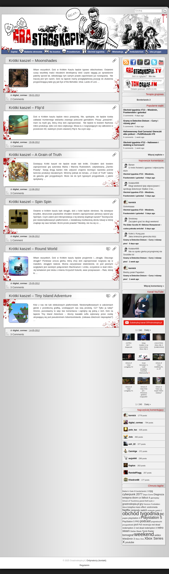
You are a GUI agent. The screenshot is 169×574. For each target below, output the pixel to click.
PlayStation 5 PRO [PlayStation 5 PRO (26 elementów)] (130, 521)
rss (126, 62)
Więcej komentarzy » (154, 286)
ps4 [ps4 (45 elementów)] (136, 524)
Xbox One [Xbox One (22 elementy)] (139, 539)
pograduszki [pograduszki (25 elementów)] (156, 521)
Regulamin (84, 565)
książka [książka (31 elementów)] (131, 507)
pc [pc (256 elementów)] (162, 513)
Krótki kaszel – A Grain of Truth (35, 155)
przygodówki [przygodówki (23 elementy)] (127, 525)
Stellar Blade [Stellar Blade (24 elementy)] (136, 531)
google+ (140, 62)
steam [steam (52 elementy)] (126, 531)
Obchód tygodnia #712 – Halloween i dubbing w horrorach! (141, 143)
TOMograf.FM (143, 85)
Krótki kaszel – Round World (33, 249)
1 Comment (16, 146)
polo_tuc (133, 430)
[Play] (144, 306)
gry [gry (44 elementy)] (141, 504)
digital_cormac (20, 95)
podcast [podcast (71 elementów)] (145, 521)
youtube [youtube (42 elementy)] (129, 542)
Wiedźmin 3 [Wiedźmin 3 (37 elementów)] (128, 538)
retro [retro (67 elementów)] (160, 527)
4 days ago (150, 178)
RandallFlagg (135, 473)
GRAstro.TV (143, 72)
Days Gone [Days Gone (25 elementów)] (148, 494)
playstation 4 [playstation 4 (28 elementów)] (134, 518)
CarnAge (133, 451)
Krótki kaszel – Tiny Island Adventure (40, 296)
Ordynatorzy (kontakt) (96, 560)
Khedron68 (134, 480)
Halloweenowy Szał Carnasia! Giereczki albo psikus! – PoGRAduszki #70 (142, 132)
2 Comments (17, 99)
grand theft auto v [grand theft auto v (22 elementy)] (146, 501)
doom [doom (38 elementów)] (135, 497)
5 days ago (150, 196)
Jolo (131, 437)
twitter (154, 62)
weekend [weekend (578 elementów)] (144, 534)
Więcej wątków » (156, 155)
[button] (147, 330)
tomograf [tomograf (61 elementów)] (127, 535)
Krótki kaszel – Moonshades (33, 60)
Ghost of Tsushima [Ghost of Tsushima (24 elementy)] (130, 501)
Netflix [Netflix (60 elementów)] (126, 510)
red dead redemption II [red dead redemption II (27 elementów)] (146, 528)
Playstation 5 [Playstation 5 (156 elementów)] (151, 517)
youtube (161, 62)
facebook (133, 62)
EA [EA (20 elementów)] (140, 498)
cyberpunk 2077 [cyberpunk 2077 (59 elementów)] (132, 494)
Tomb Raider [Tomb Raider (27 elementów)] (148, 531)
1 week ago (134, 262)
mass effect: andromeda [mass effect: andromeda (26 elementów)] (147, 507)
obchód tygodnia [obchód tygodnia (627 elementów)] (140, 513)
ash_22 (132, 444)
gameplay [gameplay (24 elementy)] (155, 498)
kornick (132, 202)
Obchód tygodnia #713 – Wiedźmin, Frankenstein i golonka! (140, 111)
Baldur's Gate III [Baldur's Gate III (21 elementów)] (129, 491)
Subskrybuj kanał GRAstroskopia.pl (143, 322)
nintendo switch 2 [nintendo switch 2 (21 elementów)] (155, 510)
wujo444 (133, 458)
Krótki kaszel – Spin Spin (30, 202)
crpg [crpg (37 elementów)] (150, 491)
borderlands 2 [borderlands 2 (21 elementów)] (142, 491)
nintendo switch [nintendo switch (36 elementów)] (139, 510)
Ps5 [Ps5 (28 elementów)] (140, 525)
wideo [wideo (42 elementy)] (157, 535)
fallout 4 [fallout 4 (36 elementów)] (146, 497)
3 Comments (17, 193)
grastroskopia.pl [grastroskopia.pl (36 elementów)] (130, 504)
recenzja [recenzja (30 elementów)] (147, 524)
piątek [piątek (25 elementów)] (125, 518)
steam (147, 62)
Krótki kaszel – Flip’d (26, 107)
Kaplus (132, 465)
